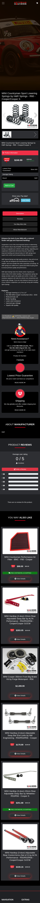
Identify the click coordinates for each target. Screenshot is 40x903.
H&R (35, 178)
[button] (35, 115)
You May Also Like (20, 224)
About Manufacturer (20, 229)
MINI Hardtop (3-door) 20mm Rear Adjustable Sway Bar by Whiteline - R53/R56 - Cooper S (20, 793)
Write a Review (20, 469)
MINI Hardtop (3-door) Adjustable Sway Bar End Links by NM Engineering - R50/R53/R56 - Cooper (20, 735)
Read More (20, 382)
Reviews (20, 219)
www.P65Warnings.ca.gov (25, 317)
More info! (34, 169)
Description (20, 213)
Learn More (26, 200)
